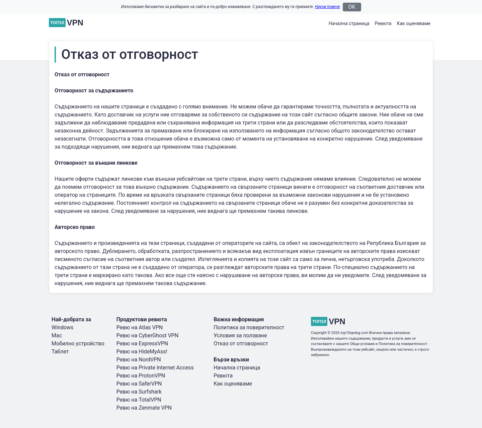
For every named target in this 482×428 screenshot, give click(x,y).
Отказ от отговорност (241, 343)
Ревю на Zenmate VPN (144, 408)
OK (351, 7)
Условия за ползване (240, 335)
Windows (62, 327)
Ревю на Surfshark (139, 392)
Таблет (60, 351)
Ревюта (383, 23)
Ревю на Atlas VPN (139, 327)
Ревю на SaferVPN (139, 383)
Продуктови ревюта (141, 319)
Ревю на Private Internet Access (155, 367)
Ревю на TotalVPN (138, 400)
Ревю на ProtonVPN (140, 375)
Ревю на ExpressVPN (142, 343)
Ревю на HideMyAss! (141, 351)
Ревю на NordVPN (138, 359)
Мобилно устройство (78, 343)
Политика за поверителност (249, 327)
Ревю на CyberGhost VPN (147, 335)
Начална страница (349, 23)
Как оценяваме (413, 23)
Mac (57, 335)
